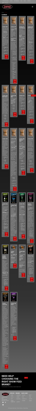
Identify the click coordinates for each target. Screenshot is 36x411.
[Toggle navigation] (32, 7)
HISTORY (30, 398)
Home (3, 12)
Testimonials (16, 0)
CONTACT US (24, 398)
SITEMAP (23, 400)
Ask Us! (26, 377)
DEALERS (23, 395)
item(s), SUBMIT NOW (33, 95)
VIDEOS (30, 400)
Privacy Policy (25, 408)
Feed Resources (5, 0)
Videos (11, 0)
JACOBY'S (18, 401)
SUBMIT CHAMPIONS (13, 401)
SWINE (12, 395)
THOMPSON (18, 395)
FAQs (21, 0)
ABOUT (30, 395)
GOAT (12, 398)
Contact (29, 0)
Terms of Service (20, 408)
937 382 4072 (5, 2)
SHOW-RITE (18, 398)
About (25, 0)
